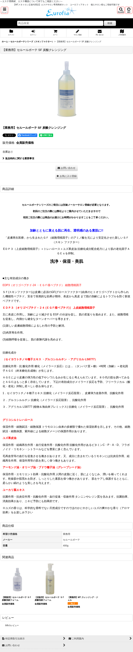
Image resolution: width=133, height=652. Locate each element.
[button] (4, 10)
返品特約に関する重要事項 (18, 158)
